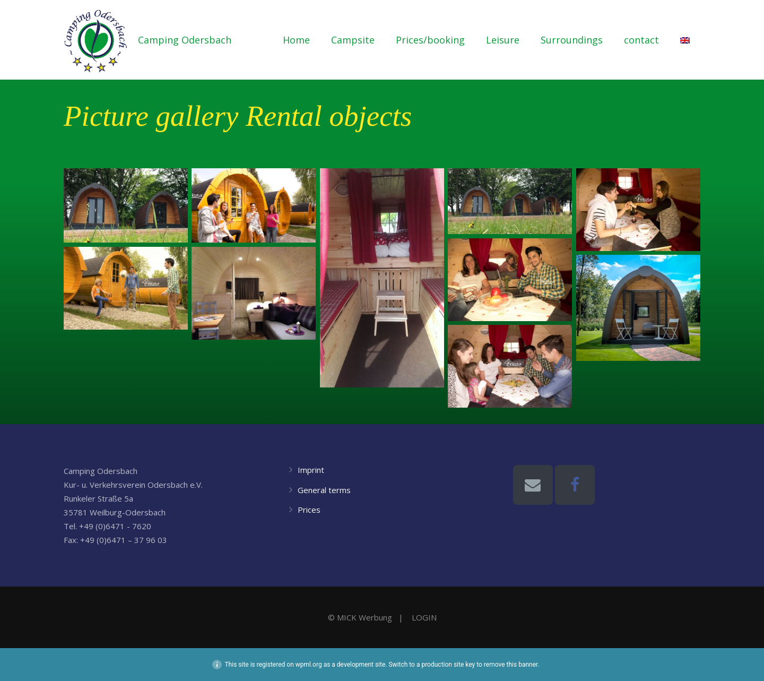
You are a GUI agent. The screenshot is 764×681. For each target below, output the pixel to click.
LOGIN (424, 617)
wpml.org (309, 664)
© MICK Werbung (360, 617)
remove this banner (511, 664)
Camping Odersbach (184, 39)
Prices (309, 509)
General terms (324, 490)
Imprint (311, 469)
